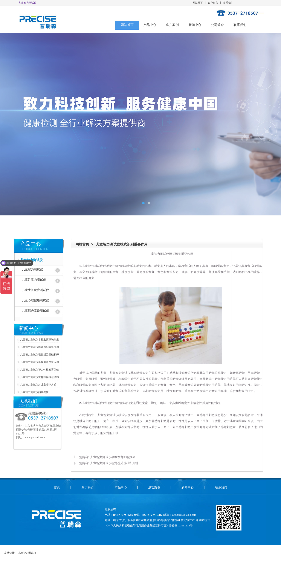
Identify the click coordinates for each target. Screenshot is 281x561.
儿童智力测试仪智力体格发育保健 (39, 369)
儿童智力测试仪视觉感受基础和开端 (114, 463)
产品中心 (149, 25)
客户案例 (172, 25)
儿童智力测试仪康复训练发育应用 (39, 362)
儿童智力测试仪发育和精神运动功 (39, 377)
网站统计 (204, 520)
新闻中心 (194, 25)
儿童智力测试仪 (31, 260)
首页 (57, 487)
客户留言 (213, 2)
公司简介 (217, 25)
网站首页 (197, 2)
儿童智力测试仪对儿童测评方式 (38, 384)
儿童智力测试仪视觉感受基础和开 (39, 354)
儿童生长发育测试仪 (35, 290)
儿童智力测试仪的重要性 (34, 392)
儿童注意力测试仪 (34, 279)
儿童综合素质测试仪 (35, 310)
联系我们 (228, 2)
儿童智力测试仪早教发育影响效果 (39, 339)
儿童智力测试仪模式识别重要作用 (39, 347)
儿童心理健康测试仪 (35, 300)
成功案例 (154, 487)
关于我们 (87, 487)
